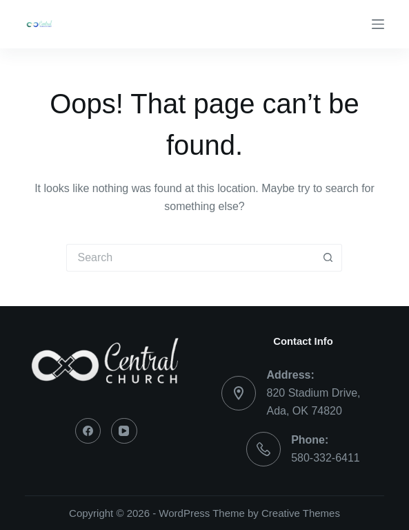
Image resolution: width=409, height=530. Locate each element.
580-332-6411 (325, 458)
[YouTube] (124, 431)
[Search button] (328, 258)
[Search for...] (190, 258)
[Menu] (378, 24)
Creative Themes (300, 513)
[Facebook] (88, 431)
